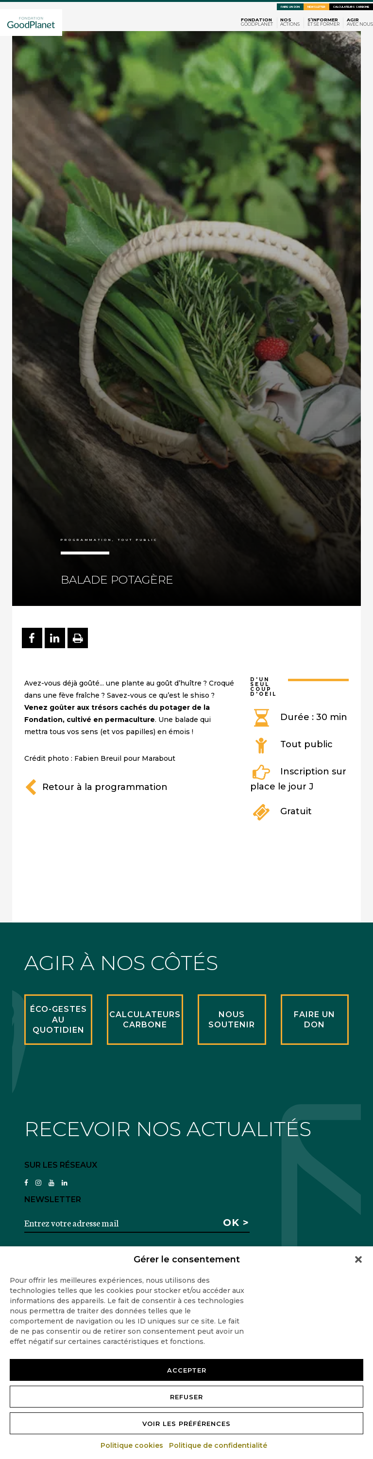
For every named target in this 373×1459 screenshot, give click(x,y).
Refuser (186, 1397)
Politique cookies (132, 1445)
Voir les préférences (186, 1423)
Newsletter (316, 6)
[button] (358, 1259)
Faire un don (290, 6)
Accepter (186, 1370)
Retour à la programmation (96, 787)
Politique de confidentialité (218, 1445)
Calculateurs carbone (351, 6)
